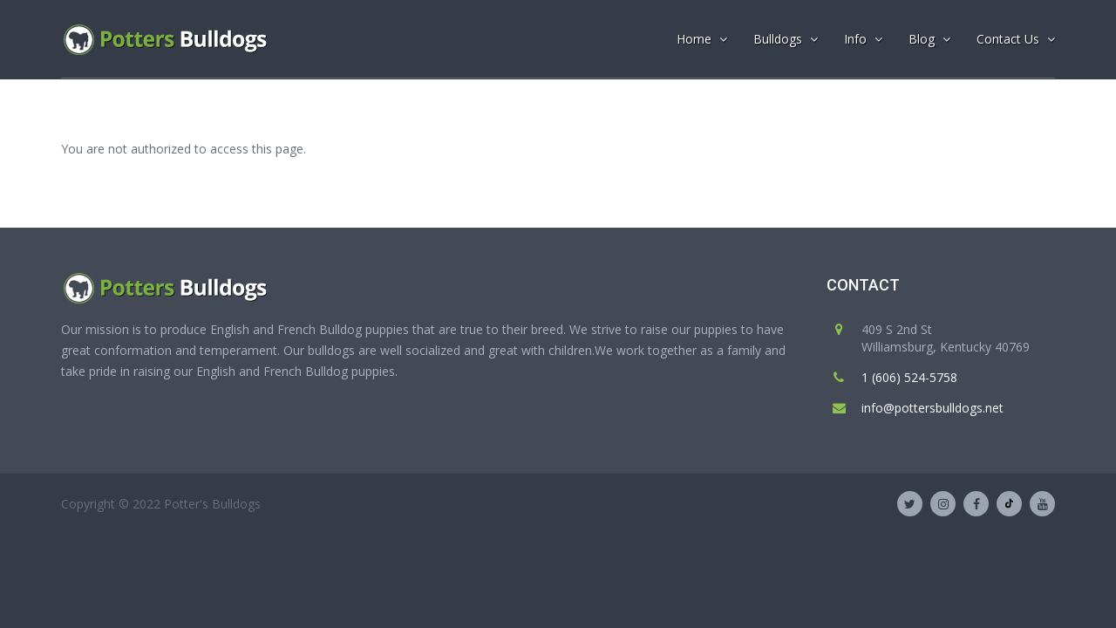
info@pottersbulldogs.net (932, 407)
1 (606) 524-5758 (909, 377)
